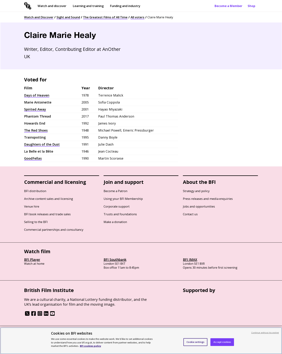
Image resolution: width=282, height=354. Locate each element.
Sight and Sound (68, 17)
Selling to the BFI (36, 222)
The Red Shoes (36, 130)
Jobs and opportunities (199, 206)
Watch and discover (52, 6)
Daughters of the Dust (42, 144)
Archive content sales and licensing (48, 199)
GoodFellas (33, 158)
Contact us (190, 214)
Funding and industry (125, 6)
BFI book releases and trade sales (47, 214)
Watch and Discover (38, 17)
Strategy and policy (196, 191)
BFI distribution (35, 191)
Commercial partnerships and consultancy (53, 229)
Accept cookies (222, 342)
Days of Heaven (36, 95)
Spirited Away (35, 109)
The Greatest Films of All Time (105, 17)
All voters (137, 17)
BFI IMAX (190, 259)
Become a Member (228, 6)
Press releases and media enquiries (208, 199)
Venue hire (31, 206)
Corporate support (116, 206)
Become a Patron (115, 191)
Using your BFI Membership (123, 199)
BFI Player (32, 259)
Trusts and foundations (120, 214)
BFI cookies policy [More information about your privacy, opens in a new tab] (90, 346)
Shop (251, 6)
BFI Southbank (115, 259)
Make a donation (115, 222)
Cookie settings (195, 342)
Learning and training (88, 6)
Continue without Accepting (265, 332)
